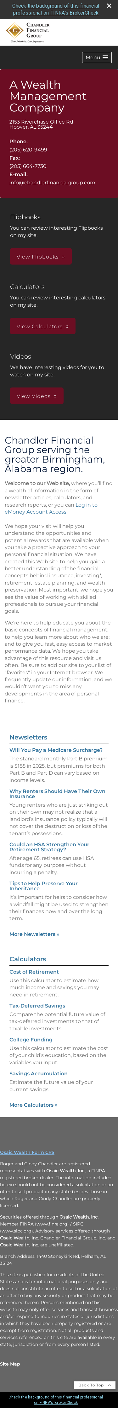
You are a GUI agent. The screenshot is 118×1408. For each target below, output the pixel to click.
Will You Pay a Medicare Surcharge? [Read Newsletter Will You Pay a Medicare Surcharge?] (56, 750)
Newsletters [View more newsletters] (28, 737)
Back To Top (94, 1385)
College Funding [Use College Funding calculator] (31, 1040)
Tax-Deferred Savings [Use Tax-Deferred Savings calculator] (37, 1006)
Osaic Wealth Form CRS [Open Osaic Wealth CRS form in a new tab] (27, 1152)
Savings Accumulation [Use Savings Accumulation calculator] (38, 1074)
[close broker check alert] (109, 5)
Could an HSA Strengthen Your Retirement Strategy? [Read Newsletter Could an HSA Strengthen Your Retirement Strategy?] (49, 847)
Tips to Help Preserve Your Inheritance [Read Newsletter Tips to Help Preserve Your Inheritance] (43, 886)
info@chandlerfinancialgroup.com (52, 183)
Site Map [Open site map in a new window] (10, 1364)
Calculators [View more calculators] (27, 959)
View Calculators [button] (40, 326)
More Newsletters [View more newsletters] (34, 934)
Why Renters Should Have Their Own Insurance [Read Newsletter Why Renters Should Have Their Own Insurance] (57, 793)
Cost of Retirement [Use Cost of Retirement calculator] (34, 972)
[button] (97, 57)
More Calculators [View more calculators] (33, 1105)
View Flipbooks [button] (38, 257)
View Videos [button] (34, 396)
